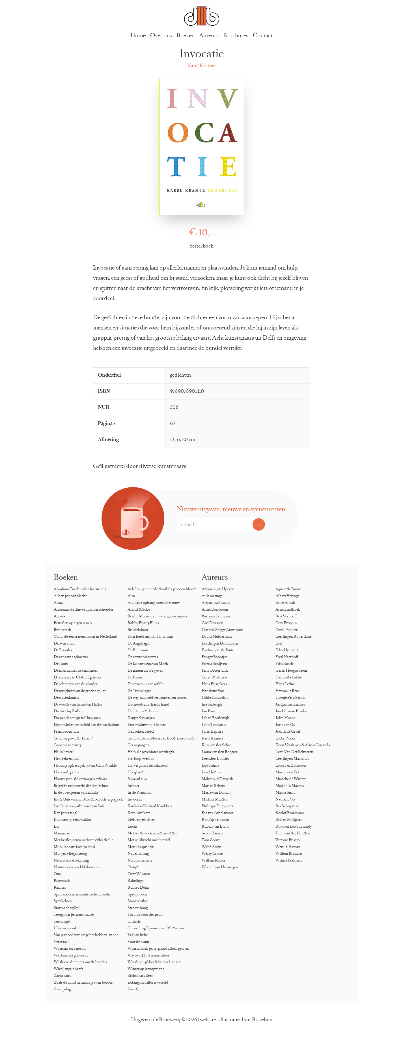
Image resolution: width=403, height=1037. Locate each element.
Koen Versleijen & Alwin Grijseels (302, 745)
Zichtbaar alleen (141, 976)
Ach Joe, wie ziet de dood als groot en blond (162, 589)
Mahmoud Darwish (217, 779)
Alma (58, 603)
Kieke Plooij (285, 738)
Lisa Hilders (211, 772)
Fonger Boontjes (214, 657)
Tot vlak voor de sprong (146, 915)
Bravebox (262, 1020)
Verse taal (61, 942)
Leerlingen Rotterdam (293, 637)
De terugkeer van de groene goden (80, 691)
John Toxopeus (214, 725)
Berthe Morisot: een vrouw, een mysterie (159, 616)
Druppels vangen (141, 718)
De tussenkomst (66, 698)
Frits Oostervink (215, 670)
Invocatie (135, 799)
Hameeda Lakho (288, 677)
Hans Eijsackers (214, 684)
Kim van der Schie (216, 745)
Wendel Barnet (287, 847)
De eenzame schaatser (71, 657)
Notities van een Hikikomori (76, 867)
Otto (57, 874)
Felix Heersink (287, 650)
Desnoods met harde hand (148, 704)
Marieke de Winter (290, 779)
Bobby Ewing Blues (143, 623)
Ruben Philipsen (289, 820)
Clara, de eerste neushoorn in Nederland (85, 637)
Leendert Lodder (215, 759)
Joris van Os (285, 725)
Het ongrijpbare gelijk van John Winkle (85, 765)
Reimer (60, 888)
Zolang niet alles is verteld (148, 982)
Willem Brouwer (289, 854)
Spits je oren (137, 894)
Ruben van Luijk (215, 826)
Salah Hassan (212, 833)
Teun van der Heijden (292, 833)
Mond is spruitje (141, 847)
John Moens (285, 718)
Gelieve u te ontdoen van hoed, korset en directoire (165, 738)
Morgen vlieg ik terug (70, 854)
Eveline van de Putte (218, 650)
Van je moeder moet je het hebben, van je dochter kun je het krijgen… (91, 935)
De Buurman (138, 650)
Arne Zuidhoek (287, 609)
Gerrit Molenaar (215, 677)
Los (57, 826)
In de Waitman (140, 793)
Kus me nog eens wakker (73, 820)
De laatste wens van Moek (148, 664)
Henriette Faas (213, 691)
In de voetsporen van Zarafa (76, 793)
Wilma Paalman (288, 860)
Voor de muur (138, 942)
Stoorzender (137, 901)
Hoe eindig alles (66, 772)
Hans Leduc (285, 684)
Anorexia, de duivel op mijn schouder (83, 609)
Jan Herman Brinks (291, 711)
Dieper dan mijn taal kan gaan (77, 718)
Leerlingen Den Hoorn (220, 643)
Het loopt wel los (141, 759)
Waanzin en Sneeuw (70, 949)
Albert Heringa (287, 596)
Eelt (278, 643)
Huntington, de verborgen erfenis (80, 779)
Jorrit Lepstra (212, 732)
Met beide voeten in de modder (152, 833)
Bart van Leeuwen (216, 616)
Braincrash (62, 630)
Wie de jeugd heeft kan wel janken (155, 962)
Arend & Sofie (139, 609)
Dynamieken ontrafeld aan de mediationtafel (89, 725)
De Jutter (61, 664)
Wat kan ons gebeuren (71, 955)
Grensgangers (138, 745)
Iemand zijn (137, 779)
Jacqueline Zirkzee (290, 704)
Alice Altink (285, 603)
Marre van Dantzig (216, 793)
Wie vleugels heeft (68, 969)
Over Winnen (139, 874)
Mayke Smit (285, 793)
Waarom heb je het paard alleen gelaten (158, 949)
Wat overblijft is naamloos (148, 955)
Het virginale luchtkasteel (148, 765)
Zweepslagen (64, 989)
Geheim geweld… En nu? (73, 738)
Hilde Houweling (215, 698)
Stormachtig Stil (67, 908)
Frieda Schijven (214, 664)
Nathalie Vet (285, 799)
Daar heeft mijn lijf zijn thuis (150, 637)
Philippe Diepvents (217, 806)
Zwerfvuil (136, 989)
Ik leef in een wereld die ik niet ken (81, 786)
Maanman (62, 833)
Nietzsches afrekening (71, 860)
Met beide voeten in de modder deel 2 (83, 840)
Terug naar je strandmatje (74, 915)
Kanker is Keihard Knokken (150, 806)
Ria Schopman (287, 806)
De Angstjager (139, 643)
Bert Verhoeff (286, 616)
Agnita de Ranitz (288, 589)
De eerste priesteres (143, 657)
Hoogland (136, 772)
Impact (133, 786)
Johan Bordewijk (215, 718)
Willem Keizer (213, 860)
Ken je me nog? (65, 813)
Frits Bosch (284, 664)
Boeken (185, 36)
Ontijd (133, 867)
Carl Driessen (212, 623)
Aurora (59, 616)
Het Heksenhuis (66, 759)
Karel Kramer (201, 66)
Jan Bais (208, 711)
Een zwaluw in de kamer (147, 725)
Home (138, 36)
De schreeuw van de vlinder (76, 684)
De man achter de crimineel (76, 670)
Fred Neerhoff (286, 657)
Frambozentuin (66, 732)
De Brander (63, 650)
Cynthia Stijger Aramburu (222, 630)
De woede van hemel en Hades (78, 704)
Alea (131, 596)
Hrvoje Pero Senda (290, 698)
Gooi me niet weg (67, 745)
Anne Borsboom (215, 609)
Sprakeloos (63, 901)
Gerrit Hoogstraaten (291, 670)
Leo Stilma (210, 765)
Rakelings (135, 881)
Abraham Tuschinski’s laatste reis (80, 589)
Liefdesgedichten (142, 820)
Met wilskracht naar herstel (149, 840)
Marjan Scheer (213, 786)
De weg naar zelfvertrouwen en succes (157, 698)
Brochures (235, 36)
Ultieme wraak (65, 928)
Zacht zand (63, 976)
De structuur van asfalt (145, 684)
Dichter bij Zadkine (69, 711)
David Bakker (286, 630)
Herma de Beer (287, 691)
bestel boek (201, 246)
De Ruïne (135, 677)
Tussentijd (62, 921)
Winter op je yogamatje (146, 969)
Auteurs (209, 36)
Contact (263, 36)
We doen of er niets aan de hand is (80, 962)
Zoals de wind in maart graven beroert (83, 982)
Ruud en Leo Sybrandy (293, 826)
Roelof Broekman (289, 813)
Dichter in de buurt (143, 711)
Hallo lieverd (64, 752)
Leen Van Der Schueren (294, 752)
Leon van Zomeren (290, 765)
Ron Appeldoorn (215, 820)
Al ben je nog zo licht (70, 596)
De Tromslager (139, 691)
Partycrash (62, 881)
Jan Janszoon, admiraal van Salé (79, 806)
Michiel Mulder (214, 799)
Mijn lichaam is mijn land (74, 847)
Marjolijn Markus (289, 786)
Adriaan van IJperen (218, 589)
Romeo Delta (138, 888)
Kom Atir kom (139, 813)
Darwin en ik (64, 643)
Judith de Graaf (287, 732)
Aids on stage (212, 596)
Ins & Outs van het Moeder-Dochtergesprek (88, 799)
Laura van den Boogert (219, 752)
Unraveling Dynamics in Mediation (156, 928)
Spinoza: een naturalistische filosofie (82, 894)
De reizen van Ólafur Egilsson (77, 677)
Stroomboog (138, 908)
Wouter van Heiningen (220, 867)
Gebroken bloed (141, 732)
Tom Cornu (211, 840)
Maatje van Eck (287, 772)
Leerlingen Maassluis (292, 759)
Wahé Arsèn (211, 847)
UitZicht (134, 921)
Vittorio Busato (287, 840)
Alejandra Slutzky (216, 603)
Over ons (161, 36)
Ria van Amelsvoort (217, 813)
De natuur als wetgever (145, 670)
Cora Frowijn (286, 623)
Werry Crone (212, 854)
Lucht (132, 826)
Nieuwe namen (140, 860)
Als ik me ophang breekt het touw (154, 603)
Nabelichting (138, 854)
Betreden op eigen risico (73, 623)
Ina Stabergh (212, 704)
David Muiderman (217, 637)
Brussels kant (138, 630)
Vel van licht (137, 935)
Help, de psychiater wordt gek (151, 752)
